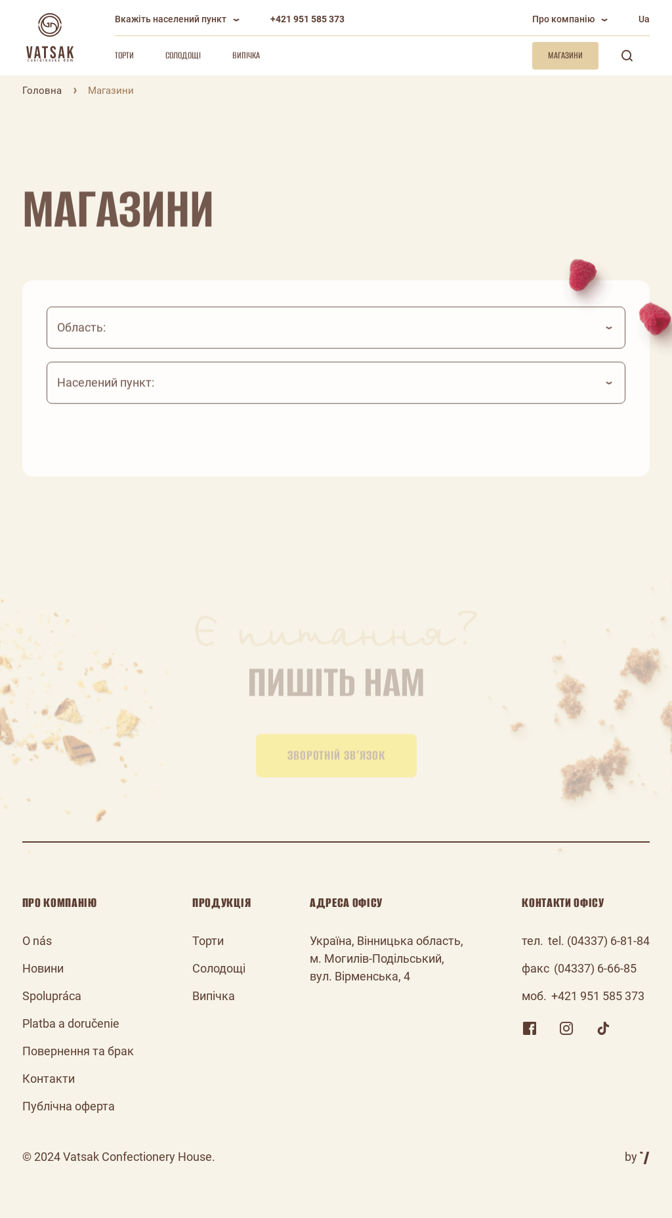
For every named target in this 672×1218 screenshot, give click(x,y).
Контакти (48, 1078)
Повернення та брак (78, 1051)
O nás (37, 941)
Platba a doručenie (70, 1023)
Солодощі (183, 55)
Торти (124, 55)
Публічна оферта (68, 1106)
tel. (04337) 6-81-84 (599, 941)
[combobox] (336, 339)
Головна (42, 90)
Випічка (246, 55)
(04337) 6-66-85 (595, 968)
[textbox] (336, 338)
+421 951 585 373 (307, 19)
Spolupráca (51, 996)
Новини (43, 968)
